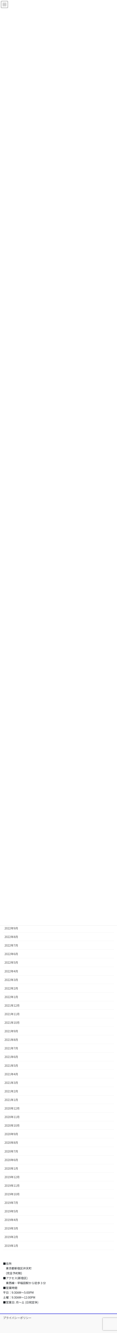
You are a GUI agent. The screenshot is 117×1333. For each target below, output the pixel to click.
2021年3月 (11, 1083)
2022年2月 (11, 988)
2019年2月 (11, 1237)
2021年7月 (11, 1048)
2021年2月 (11, 1091)
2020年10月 (12, 1125)
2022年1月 (11, 997)
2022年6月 (11, 954)
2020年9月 (11, 1134)
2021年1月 (11, 1100)
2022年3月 (11, 980)
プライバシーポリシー (17, 1318)
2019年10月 (12, 1194)
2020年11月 (12, 1117)
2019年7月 (11, 1203)
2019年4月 (11, 1220)
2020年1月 (11, 1168)
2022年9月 (11, 928)
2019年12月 (12, 1177)
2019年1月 (11, 1246)
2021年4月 (11, 1074)
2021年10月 (12, 1022)
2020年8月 (11, 1142)
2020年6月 (11, 1160)
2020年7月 (11, 1151)
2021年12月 (12, 1005)
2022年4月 (11, 971)
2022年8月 (11, 937)
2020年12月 (12, 1108)
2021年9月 (11, 1031)
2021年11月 (12, 1014)
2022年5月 (11, 962)
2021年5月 (11, 1065)
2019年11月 (12, 1185)
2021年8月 (11, 1040)
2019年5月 (11, 1211)
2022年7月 (11, 945)
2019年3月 (11, 1228)
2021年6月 (11, 1057)
